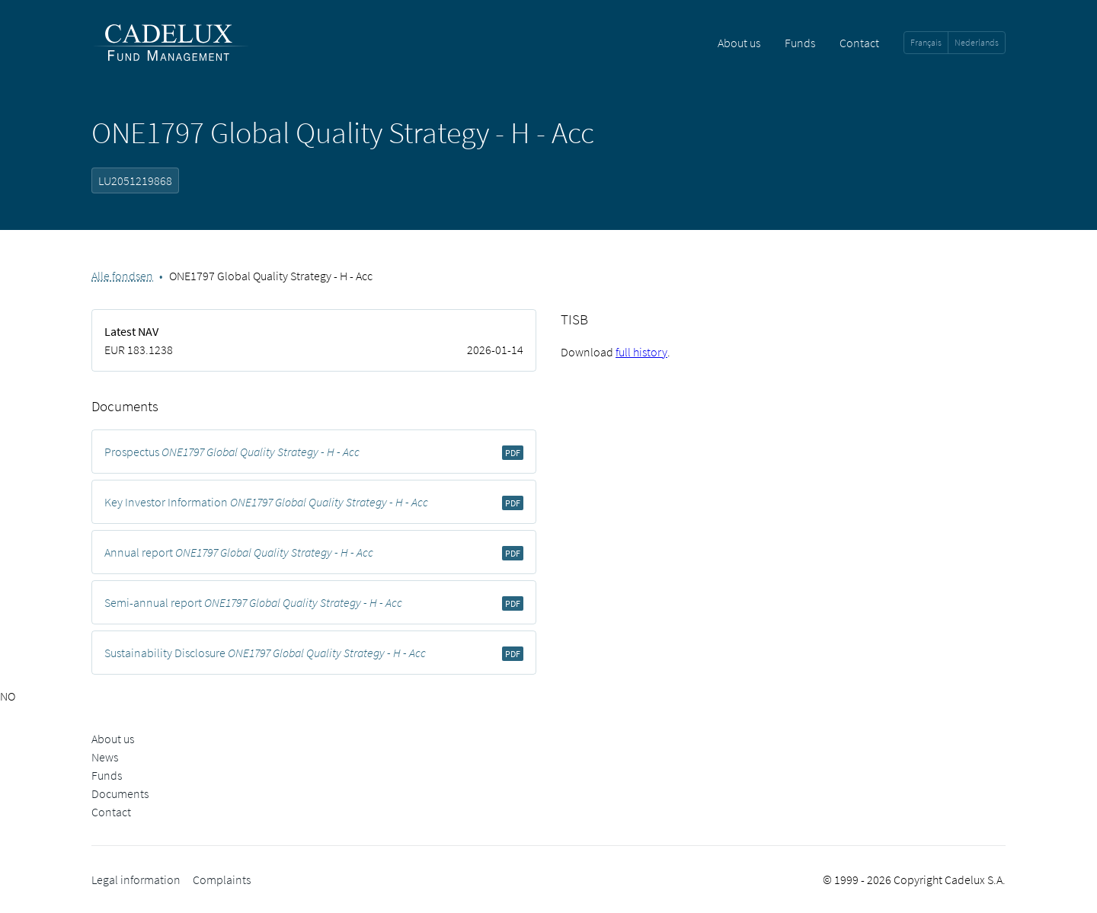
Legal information (136, 879)
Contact (859, 42)
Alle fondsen (122, 275)
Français (926, 42)
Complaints (222, 879)
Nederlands (977, 42)
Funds (800, 42)
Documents (120, 793)
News (104, 757)
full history (641, 351)
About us (739, 42)
